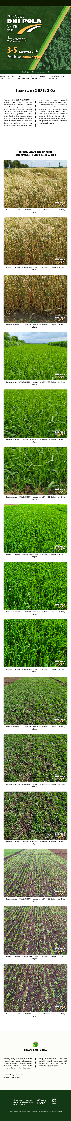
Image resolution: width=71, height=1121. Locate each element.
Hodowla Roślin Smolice (12, 1077)
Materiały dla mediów (57, 1111)
